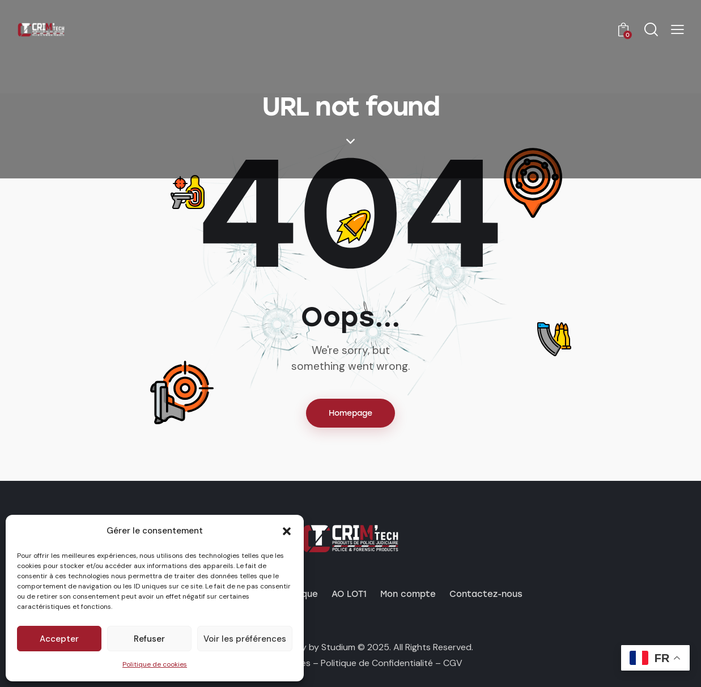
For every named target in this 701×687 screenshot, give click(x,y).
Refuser (149, 639)
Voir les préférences (244, 639)
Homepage (350, 413)
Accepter (59, 639)
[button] (286, 531)
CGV (452, 663)
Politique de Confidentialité (377, 663)
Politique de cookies (154, 664)
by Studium (332, 647)
